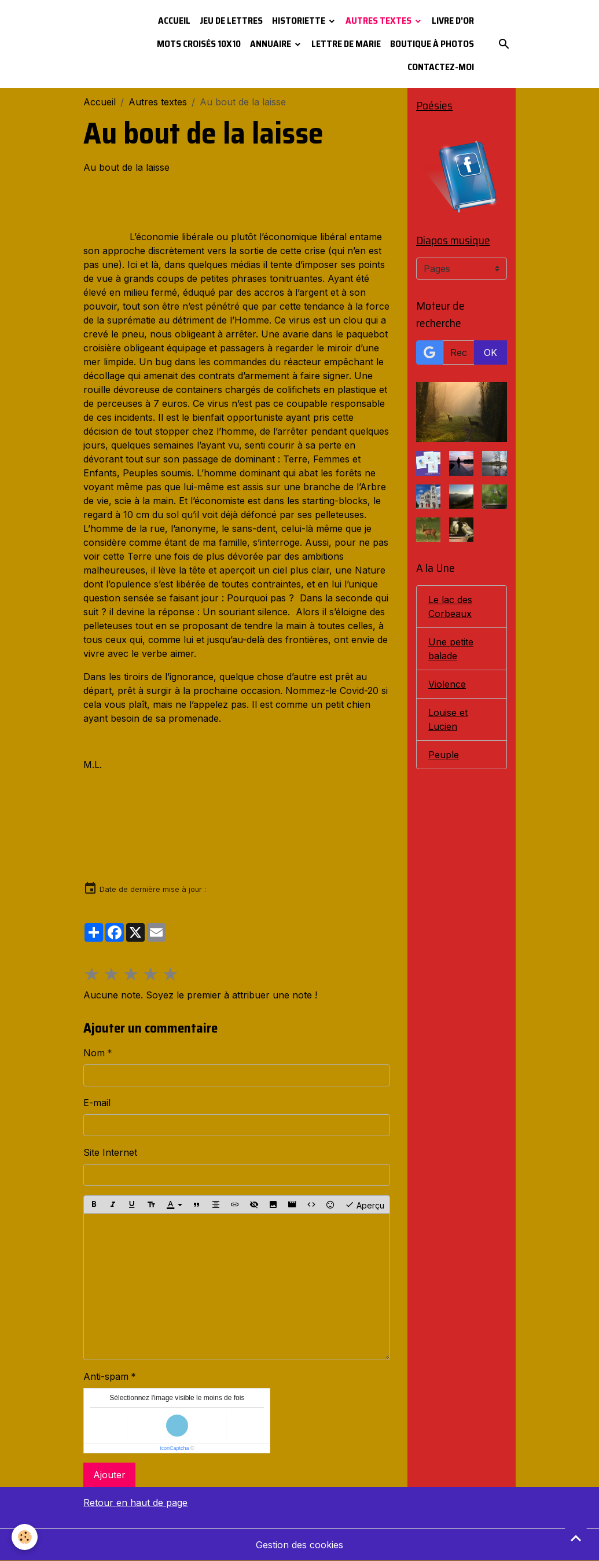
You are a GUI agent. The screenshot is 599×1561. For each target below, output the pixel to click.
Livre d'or (453, 20)
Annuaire (271, 43)
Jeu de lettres (231, 20)
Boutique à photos (432, 43)
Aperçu (364, 1204)
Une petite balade (450, 649)
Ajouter (109, 1475)
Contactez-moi (440, 67)
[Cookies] (25, 1537)
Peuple (443, 755)
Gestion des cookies (299, 1545)
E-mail (97, 1102)
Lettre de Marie (346, 43)
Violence (447, 684)
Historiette (299, 20)
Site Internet (110, 1152)
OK (490, 352)
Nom (94, 1053)
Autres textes (379, 20)
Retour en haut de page (135, 1502)
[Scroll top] (575, 1537)
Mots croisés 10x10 (199, 43)
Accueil (174, 20)
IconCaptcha (174, 1448)
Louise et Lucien (448, 719)
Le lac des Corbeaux (450, 606)
